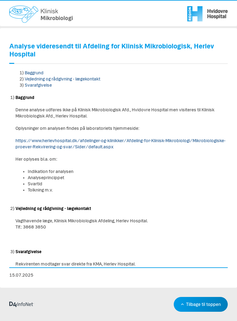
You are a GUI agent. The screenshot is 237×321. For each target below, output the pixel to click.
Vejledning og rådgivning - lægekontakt (62, 79)
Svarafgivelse (38, 85)
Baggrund (34, 73)
